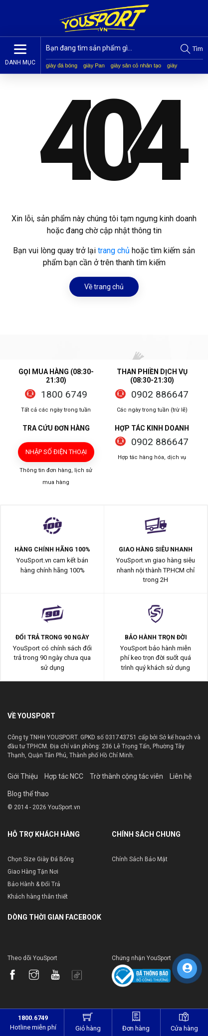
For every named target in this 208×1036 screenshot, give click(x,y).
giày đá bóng (61, 65)
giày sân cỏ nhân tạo (136, 65)
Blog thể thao (28, 794)
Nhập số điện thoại (56, 452)
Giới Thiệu (22, 776)
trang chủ (114, 250)
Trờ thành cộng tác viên (126, 776)
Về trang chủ (104, 287)
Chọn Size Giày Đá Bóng (40, 859)
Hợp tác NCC (63, 776)
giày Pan (94, 65)
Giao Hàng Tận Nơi (32, 871)
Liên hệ (181, 776)
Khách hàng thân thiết (37, 896)
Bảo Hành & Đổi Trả (33, 884)
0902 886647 (160, 394)
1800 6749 (64, 394)
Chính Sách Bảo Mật (140, 859)
